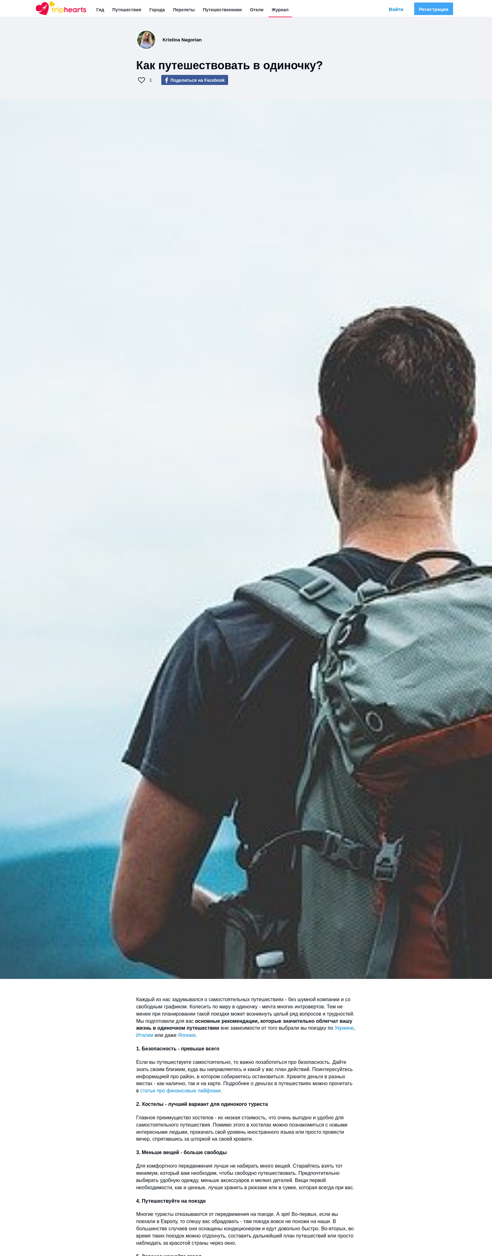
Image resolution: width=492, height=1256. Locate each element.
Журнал (280, 9)
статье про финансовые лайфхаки (180, 1090)
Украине (344, 1028)
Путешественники (222, 9)
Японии (186, 1035)
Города (157, 9)
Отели (257, 9)
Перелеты (184, 9)
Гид (100, 9)
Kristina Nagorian (182, 39)
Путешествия (126, 9)
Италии (145, 1035)
